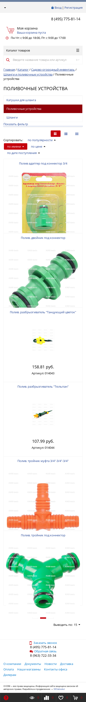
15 (77, 625)
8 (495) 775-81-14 (65, 19)
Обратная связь (43, 651)
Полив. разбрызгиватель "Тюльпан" (43, 386)
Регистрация (73, 7)
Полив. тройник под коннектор (43, 535)
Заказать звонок (43, 643)
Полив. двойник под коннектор (43, 238)
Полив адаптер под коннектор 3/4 (43, 163)
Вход (58, 7)
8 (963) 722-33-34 (43, 655)
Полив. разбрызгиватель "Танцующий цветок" (43, 312)
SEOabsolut (59, 689)
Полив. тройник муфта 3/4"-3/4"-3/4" (43, 461)
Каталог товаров (42, 50)
